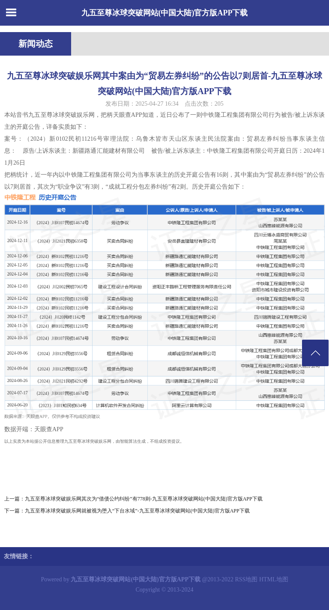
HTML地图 (273, 579)
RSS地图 (246, 579)
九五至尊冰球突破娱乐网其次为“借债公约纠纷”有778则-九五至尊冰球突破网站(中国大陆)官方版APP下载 (144, 499)
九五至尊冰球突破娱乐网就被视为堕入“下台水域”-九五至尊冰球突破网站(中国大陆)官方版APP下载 (137, 511)
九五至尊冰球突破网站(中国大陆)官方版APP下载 (164, 13)
